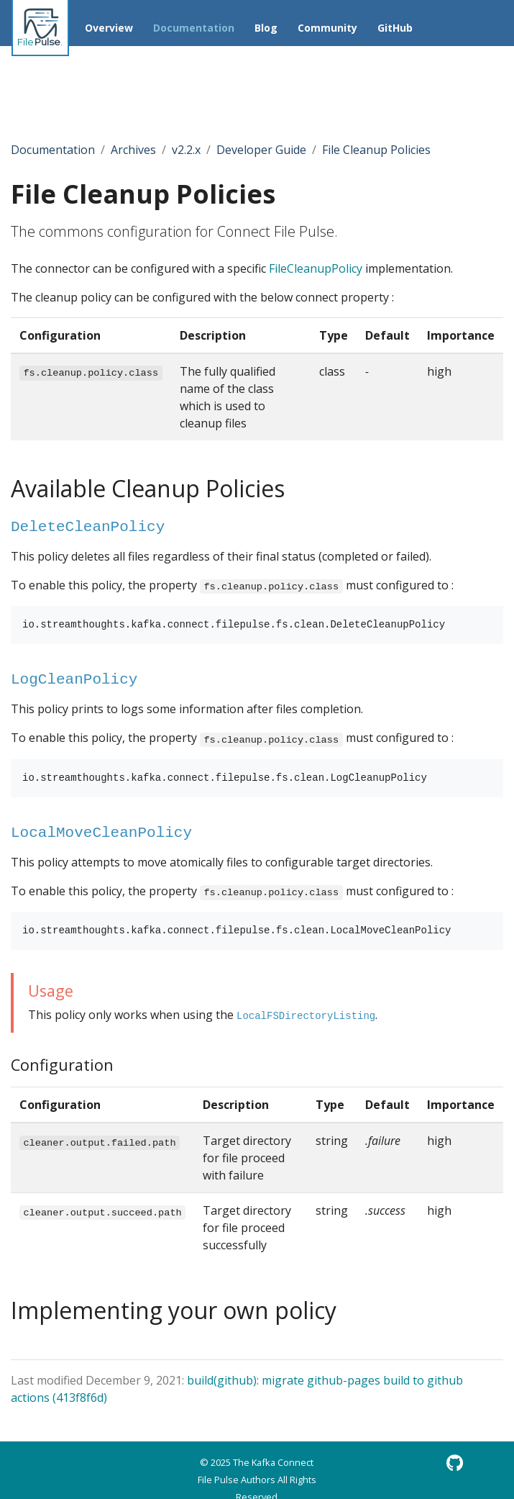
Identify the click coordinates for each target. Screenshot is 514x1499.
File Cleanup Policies (376, 150)
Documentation (53, 150)
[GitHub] (454, 1463)
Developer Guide (261, 150)
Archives (133, 150)
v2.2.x (186, 150)
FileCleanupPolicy (315, 268)
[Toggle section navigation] (89, 88)
